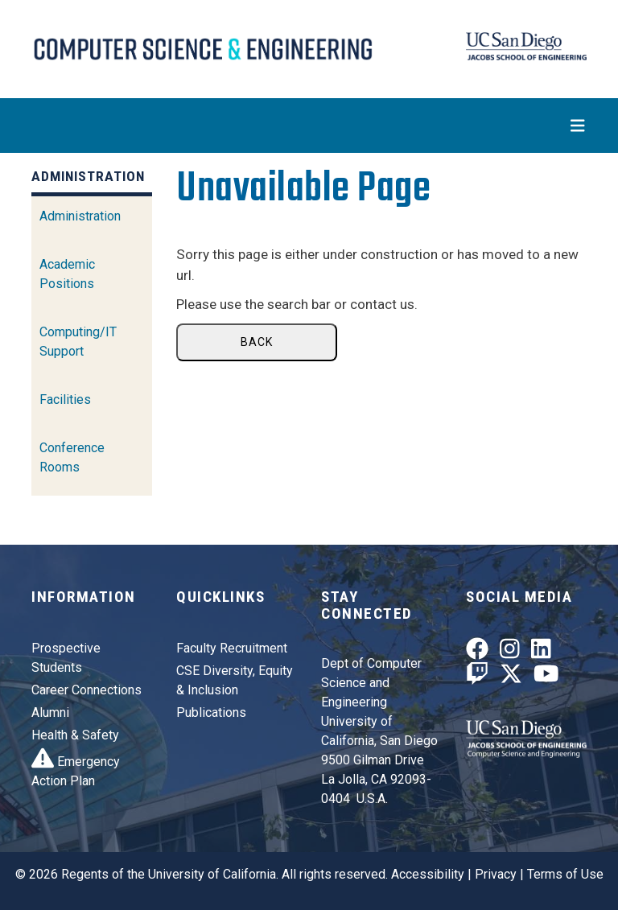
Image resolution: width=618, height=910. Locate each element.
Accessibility (427, 874)
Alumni (50, 712)
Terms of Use (565, 874)
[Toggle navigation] (309, 125)
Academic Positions (67, 274)
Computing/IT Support (78, 341)
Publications (211, 712)
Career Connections (86, 690)
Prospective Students (66, 657)
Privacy (496, 874)
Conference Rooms (72, 457)
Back (257, 342)
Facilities (65, 399)
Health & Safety (75, 735)
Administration (80, 216)
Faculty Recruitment (231, 648)
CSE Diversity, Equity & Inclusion (234, 680)
